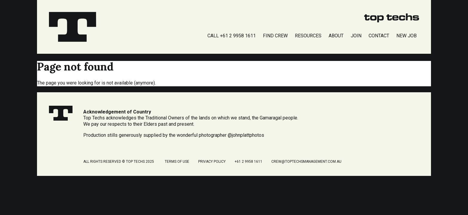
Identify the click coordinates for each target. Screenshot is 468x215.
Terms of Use (177, 161)
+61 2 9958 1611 (248, 161)
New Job (406, 36)
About (336, 36)
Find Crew (275, 36)
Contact (379, 36)
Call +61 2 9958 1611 (231, 36)
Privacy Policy (212, 161)
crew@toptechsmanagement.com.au (306, 161)
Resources (308, 36)
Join (356, 36)
